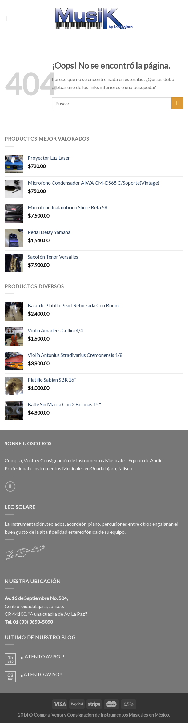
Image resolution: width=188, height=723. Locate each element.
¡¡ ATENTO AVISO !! (42, 656)
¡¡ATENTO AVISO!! (41, 674)
